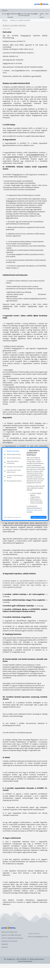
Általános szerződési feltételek (11, 935)
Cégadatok (4, 944)
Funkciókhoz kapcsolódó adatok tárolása (12, 471)
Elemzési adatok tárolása (12, 458)
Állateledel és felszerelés (10, 15)
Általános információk (11, 451)
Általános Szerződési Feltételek (20, 20)
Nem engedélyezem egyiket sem (12, 517)
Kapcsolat (4, 10)
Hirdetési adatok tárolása (12, 454)
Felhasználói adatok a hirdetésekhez (11, 462)
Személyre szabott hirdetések (13, 466)
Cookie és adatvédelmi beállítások (12, 938)
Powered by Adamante (25, 961)
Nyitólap (4, 14)
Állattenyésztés (17, 14)
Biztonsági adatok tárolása (13, 481)
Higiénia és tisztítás (42, 15)
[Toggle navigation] (3, 4)
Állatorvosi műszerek (21, 14)
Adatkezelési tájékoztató (9, 932)
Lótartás (36, 14)
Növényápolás (32, 14)
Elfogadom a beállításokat (38, 517)
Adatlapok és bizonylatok (9, 941)
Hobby (47, 14)
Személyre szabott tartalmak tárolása (13, 476)
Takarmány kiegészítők (27, 14)
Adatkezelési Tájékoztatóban (34, 510)
